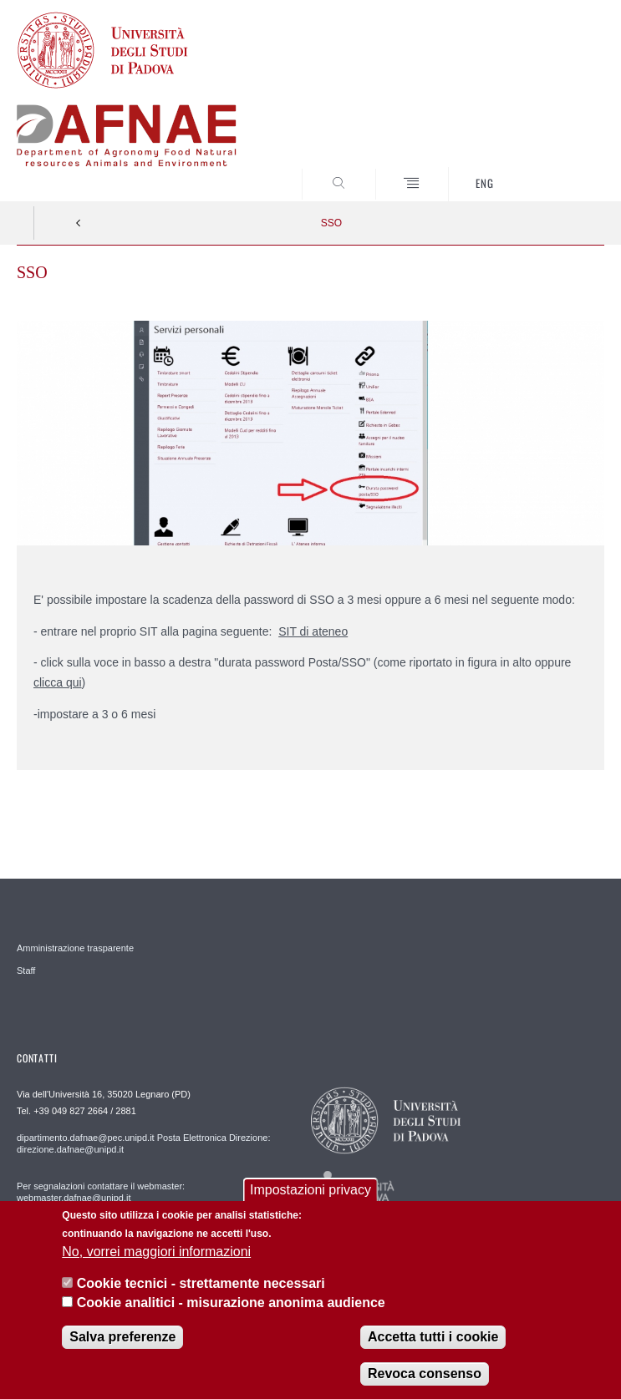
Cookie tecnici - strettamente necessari (201, 1283)
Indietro (78, 223)
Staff (26, 971)
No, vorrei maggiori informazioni (156, 1251)
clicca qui (57, 682)
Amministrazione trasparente (75, 948)
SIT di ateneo (313, 631)
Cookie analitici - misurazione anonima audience (231, 1302)
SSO (331, 223)
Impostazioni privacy (310, 1190)
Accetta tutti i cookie (433, 1337)
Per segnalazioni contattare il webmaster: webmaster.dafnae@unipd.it (101, 1192)
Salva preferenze (122, 1337)
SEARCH (561, 169)
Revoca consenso (424, 1373)
